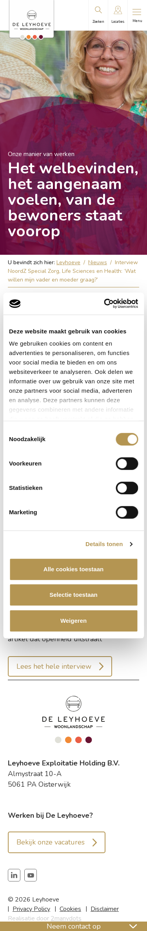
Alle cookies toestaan (73, 569)
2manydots (66, 918)
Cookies (70, 909)
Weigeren (73, 620)
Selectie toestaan (73, 594)
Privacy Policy (31, 909)
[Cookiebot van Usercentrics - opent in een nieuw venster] (104, 303)
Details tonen (104, 544)
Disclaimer (105, 909)
